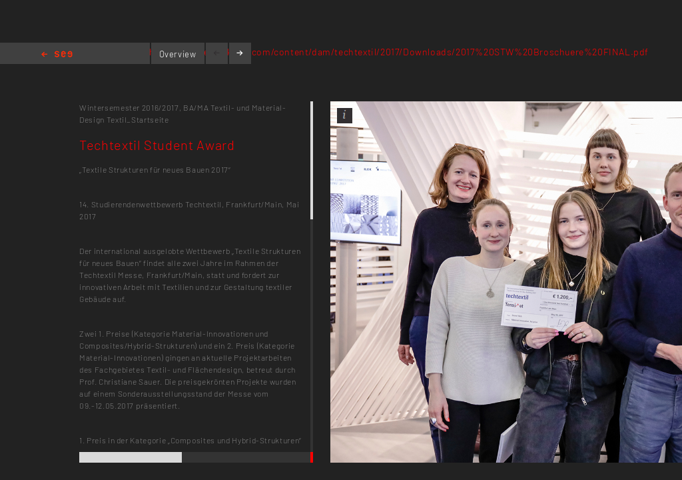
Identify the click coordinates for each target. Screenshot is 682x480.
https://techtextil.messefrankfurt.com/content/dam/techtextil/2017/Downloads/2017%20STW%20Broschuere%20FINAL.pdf (374, 51)
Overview (177, 54)
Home (57, 55)
